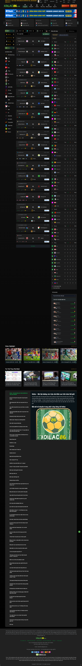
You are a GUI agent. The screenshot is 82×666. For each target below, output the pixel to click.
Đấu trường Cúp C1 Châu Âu (15, 449)
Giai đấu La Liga (13, 442)
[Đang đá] (33, 41)
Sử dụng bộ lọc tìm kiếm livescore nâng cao (18, 588)
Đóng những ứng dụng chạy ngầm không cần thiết (18, 564)
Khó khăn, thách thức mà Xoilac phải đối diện (19, 519)
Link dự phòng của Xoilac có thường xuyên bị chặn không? (19, 611)
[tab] (25, 6)
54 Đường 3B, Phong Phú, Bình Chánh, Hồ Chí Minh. (42, 642)
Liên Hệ (53, 640)
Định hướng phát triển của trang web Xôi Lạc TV (19, 403)
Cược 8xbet (73, 6)
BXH (61, 1)
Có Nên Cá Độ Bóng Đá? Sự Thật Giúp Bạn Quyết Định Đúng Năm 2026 (68, 384)
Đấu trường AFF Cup (14, 459)
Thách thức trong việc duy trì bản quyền (18, 536)
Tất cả (10, 48)
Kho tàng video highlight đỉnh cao (16, 503)
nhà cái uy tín (65, 5)
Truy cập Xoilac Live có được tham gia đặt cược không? (18, 616)
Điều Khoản (39, 640)
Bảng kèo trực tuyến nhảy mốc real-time (18, 544)
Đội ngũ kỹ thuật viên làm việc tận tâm (17, 416)
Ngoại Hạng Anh (13, 439)
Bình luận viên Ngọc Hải (14, 476)
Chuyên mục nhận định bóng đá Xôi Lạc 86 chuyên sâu (18, 499)
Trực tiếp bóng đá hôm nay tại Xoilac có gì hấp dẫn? (19, 407)
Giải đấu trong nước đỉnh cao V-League (17, 463)
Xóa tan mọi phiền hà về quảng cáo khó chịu (19, 426)
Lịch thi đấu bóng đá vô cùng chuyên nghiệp (18, 488)
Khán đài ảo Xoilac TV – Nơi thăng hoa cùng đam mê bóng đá (18, 510)
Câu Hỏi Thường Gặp (47, 640)
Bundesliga (12, 446)
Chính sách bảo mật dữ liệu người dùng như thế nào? (19, 602)
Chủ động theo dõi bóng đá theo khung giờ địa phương (19, 584)
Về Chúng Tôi (23, 640)
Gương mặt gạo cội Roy (14, 480)
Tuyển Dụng (59, 640)
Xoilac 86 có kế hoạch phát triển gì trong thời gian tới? (19, 620)
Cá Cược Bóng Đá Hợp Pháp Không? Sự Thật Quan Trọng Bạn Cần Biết (31, 384)
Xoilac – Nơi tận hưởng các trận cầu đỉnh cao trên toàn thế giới (19, 394)
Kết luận (11, 624)
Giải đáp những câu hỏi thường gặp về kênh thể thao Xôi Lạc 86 (19, 592)
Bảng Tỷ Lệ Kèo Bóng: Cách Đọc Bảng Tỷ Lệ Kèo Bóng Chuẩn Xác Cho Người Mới (49, 384)
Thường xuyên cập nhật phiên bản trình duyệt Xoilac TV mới (19, 576)
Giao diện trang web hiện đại (15, 423)
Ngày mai (10, 44)
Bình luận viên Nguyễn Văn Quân (16, 470)
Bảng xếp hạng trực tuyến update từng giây (18, 491)
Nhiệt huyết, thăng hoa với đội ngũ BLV (17, 419)
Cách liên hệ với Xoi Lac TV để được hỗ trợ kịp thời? (19, 606)
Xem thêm (33, 246)
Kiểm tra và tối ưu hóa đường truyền (17, 559)
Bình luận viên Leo (13, 473)
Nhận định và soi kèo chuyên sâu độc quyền (18, 548)
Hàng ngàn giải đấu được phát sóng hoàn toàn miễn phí (19, 412)
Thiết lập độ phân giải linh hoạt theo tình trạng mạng (19, 572)
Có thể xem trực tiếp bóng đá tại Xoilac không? (18, 597)
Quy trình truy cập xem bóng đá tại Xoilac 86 (19, 506)
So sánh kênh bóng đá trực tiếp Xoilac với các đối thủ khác (19, 515)
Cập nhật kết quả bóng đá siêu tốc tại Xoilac (19, 495)
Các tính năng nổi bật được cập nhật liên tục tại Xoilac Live (19, 484)
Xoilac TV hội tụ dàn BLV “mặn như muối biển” (19, 466)
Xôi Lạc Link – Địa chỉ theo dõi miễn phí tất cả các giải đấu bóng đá (19, 435)
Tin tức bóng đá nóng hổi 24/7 (16, 551)
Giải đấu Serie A (13, 452)
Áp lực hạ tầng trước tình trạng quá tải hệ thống (18, 532)
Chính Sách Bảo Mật (31, 640)
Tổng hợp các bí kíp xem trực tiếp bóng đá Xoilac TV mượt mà (18, 555)
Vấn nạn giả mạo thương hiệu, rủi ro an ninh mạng (18, 528)
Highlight (52, 1)
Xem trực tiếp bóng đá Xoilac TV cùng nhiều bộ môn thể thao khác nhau (19, 430)
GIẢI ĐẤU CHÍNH (8, 51)
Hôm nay (10, 41)
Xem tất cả (74, 346)
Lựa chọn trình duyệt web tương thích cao (18, 567)
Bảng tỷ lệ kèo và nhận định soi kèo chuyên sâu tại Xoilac (19, 541)
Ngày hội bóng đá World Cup (15, 456)
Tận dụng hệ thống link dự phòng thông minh (19, 580)
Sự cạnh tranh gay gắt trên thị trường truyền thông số (19, 523)
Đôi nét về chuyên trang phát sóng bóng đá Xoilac (18, 398)
